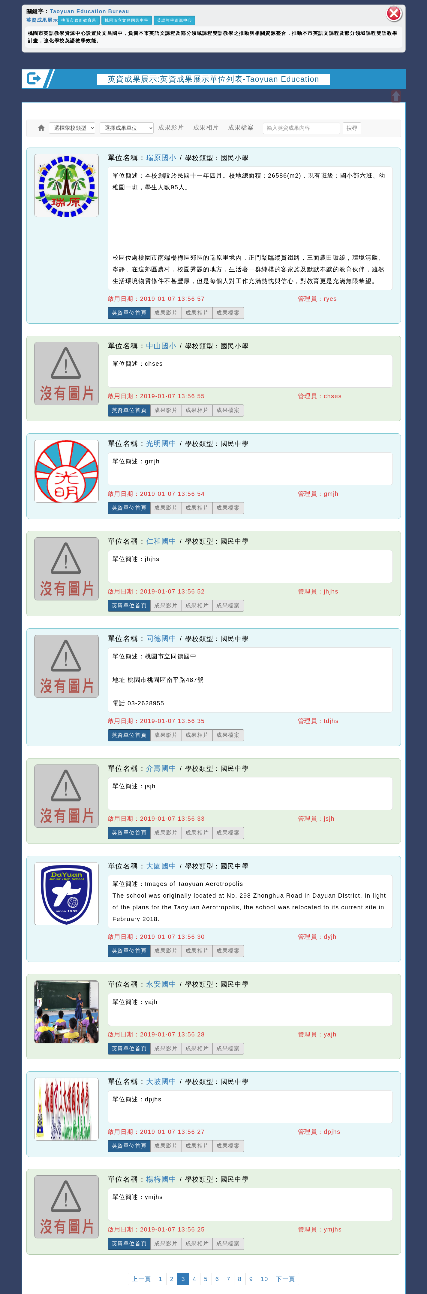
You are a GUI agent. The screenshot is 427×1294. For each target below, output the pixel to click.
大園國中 (161, 866)
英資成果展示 (42, 19)
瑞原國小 (161, 158)
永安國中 (161, 984)
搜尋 (352, 128)
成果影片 (171, 127)
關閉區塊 (394, 13)
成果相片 (206, 127)
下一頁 (285, 1279)
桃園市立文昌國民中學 (127, 20)
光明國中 (161, 443)
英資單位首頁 (129, 313)
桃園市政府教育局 (78, 20)
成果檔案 (241, 127)
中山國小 (161, 346)
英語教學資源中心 (174, 20)
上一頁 (141, 1279)
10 (264, 1279)
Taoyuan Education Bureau (89, 11)
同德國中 (161, 638)
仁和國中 (161, 541)
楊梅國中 (161, 1179)
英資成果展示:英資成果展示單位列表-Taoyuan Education (213, 79)
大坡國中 (161, 1081)
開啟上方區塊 (396, 96)
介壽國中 (161, 768)
